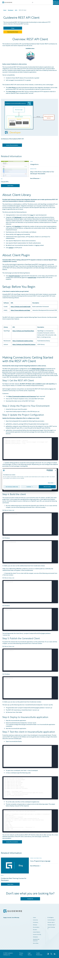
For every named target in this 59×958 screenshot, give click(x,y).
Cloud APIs (4, 182)
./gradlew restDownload (27, 523)
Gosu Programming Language (40, 861)
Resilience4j (17, 217)
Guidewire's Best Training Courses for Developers (13, 879)
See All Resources (34, 178)
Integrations (34, 164)
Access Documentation (12, 145)
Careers (34, 917)
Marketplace (35, 937)
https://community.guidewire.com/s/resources (22, 396)
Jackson (11, 247)
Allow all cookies (47, 486)
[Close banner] (55, 470)
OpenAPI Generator (14, 276)
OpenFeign (17, 226)
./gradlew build (27, 591)
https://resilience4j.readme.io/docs (22, 341)
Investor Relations (36, 932)
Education (35, 929)
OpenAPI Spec (32, 277)
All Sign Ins (51, 917)
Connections (35, 922)
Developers (10, 10)
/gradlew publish (27, 660)
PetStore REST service (38, 368)
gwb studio (27, 756)
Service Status (35, 943)
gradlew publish (27, 687)
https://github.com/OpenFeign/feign (23, 331)
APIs (16, 10)
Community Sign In (51, 920)
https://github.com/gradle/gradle (20, 306)
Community (35, 920)
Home (4, 10)
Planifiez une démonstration (56, 2)
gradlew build (27, 619)
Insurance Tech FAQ (37, 934)
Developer (35, 924)
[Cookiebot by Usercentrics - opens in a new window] (47, 470)
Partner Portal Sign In (51, 928)
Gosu (31, 215)
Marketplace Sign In (51, 924)
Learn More (10, 185)
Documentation (36, 927)
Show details (51, 482)
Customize (29, 486)
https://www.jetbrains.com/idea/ (20, 310)
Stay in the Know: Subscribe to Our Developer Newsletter (42, 173)
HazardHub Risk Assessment (36, 940)
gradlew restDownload (27, 551)
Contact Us (30, 899)
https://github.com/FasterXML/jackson (23, 344)
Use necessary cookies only (12, 486)
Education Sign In (51, 922)
